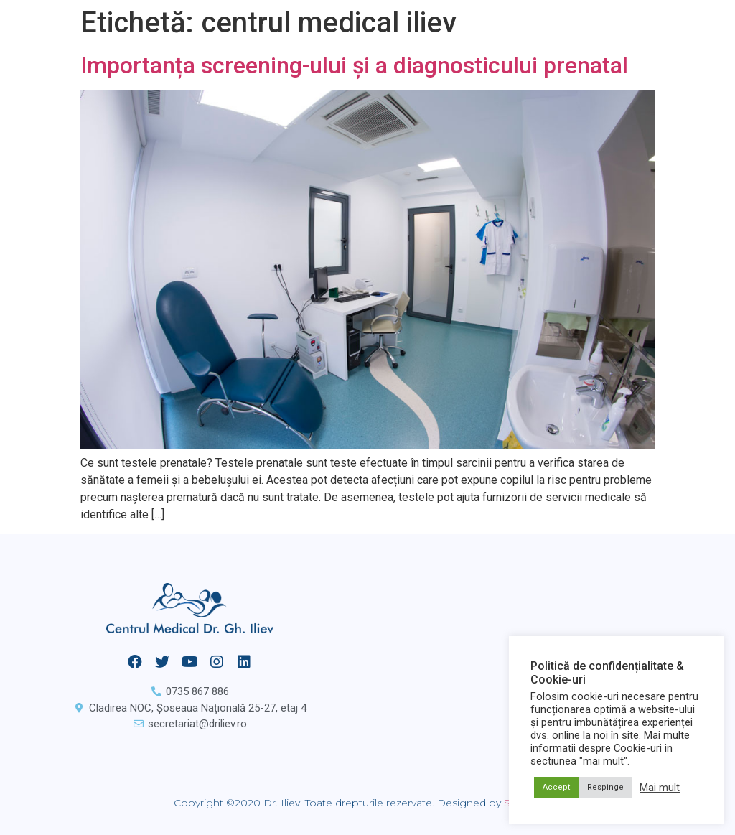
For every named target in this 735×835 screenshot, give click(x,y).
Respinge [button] (605, 787)
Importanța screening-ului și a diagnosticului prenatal (354, 65)
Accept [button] (556, 787)
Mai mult (660, 787)
